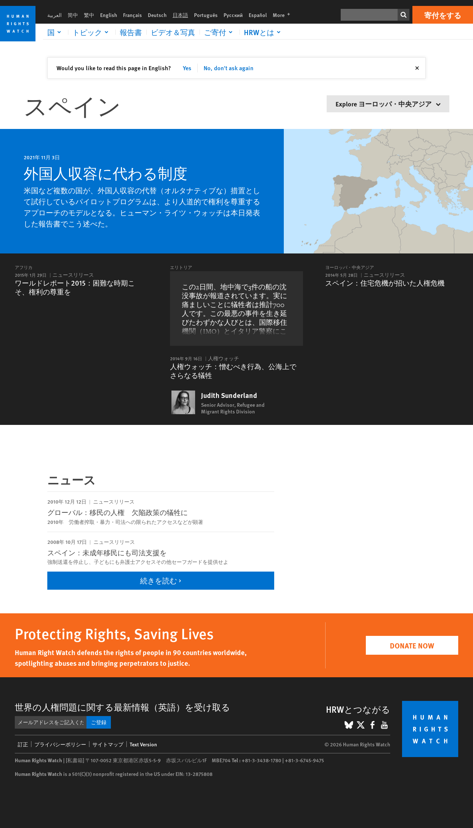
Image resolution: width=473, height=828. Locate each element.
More (284, 14)
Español (258, 14)
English (108, 14)
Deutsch (157, 14)
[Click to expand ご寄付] (219, 32)
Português (206, 14)
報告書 (131, 32)
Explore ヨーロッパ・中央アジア (388, 103)
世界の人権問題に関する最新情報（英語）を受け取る (122, 707)
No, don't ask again (228, 68)
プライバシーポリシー (60, 744)
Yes (187, 68)
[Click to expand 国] (55, 32)
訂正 (23, 744)
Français (132, 14)
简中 (73, 14)
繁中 (89, 14)
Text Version (143, 744)
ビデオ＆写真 (173, 32)
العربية (54, 14)
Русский (233, 14)
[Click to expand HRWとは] (263, 32)
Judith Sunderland (229, 395)
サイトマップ (107, 744)
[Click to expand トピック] (91, 32)
